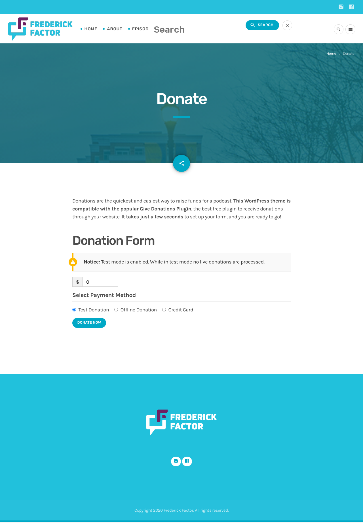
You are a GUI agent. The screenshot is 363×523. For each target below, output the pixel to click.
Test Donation (93, 310)
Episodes (143, 28)
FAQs (170, 28)
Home (91, 28)
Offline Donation (139, 310)
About (114, 28)
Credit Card (180, 310)
